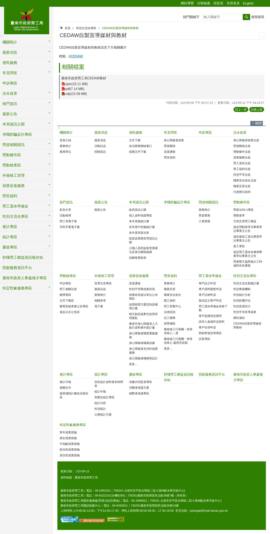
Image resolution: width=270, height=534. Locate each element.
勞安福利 (169, 157)
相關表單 (100, 300)
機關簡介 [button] (9, 42)
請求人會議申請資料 (212, 321)
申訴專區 (9, 83)
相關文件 (65, 387)
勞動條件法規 (242, 151)
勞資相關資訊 (208, 202)
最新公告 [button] (9, 114)
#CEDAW (76, 56)
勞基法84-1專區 (243, 209)
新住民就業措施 (70, 449)
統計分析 (100, 403)
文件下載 (135, 140)
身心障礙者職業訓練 (142, 343)
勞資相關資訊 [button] (13, 145)
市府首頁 (233, 3)
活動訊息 (100, 146)
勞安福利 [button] (9, 196)
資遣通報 (169, 151)
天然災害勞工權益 (244, 221)
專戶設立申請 (207, 283)
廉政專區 (135, 374)
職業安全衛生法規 (244, 180)
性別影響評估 (242, 300)
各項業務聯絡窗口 (140, 146)
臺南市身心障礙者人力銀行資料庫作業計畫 (143, 325)
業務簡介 (65, 146)
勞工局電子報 (68, 221)
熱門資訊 (66, 202)
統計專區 (101, 374)
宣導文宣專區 (103, 283)
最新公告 (101, 202)
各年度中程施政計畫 (142, 227)
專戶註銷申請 (207, 294)
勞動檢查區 (68, 276)
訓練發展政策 (137, 257)
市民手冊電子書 (70, 227)
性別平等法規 (242, 174)
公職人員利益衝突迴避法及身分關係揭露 (143, 250)
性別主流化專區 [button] (15, 216)
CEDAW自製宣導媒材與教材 (120, 28)
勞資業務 (204, 215)
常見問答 (170, 132)
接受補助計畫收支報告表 (74, 395)
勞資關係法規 (242, 146)
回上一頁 (241, 109)
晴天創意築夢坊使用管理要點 (143, 316)
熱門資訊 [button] (9, 104)
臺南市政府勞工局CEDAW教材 (83, 78)
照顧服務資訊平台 (17, 268)
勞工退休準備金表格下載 (213, 308)
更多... (133, 364)
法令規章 (239, 132)
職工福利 (169, 300)
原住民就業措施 (70, 455)
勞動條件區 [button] (11, 155)
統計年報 (100, 391)
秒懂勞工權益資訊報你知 (22, 257)
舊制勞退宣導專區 (210, 333)
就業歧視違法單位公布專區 (143, 296)
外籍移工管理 (104, 276)
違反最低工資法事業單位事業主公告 (247, 238)
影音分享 (65, 209)
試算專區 (204, 338)
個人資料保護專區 (140, 215)
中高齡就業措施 (70, 443)
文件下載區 (67, 300)
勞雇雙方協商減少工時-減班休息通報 (248, 263)
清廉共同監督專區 (140, 382)
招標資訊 (100, 151)
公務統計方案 (103, 414)
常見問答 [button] (9, 73)
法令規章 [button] (9, 93)
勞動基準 (239, 215)
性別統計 (100, 408)
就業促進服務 (139, 276)
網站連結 (239, 317)
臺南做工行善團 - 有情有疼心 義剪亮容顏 (178, 340)
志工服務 (169, 317)
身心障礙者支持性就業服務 (143, 350)
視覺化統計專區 (104, 397)
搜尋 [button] (246, 17)
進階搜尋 (257, 17)
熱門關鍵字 (191, 17)
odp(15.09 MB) (76, 94)
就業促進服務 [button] (13, 186)
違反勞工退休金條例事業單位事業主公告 (247, 253)
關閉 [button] (258, 123)
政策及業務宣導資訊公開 (143, 240)
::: (4, 2)
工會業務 (204, 221)
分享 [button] (258, 3)
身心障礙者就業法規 (246, 140)
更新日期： (67, 471)
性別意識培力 (242, 306)
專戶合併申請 (207, 327)
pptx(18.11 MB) (76, 84)
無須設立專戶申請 (210, 300)
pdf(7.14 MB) (74, 89)
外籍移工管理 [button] (13, 175)
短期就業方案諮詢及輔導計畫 (143, 306)
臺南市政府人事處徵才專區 (24, 278)
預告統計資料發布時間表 (108, 383)
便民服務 (135, 132)
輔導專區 (65, 294)
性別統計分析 (242, 294)
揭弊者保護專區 (139, 393)
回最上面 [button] (256, 109)
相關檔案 (73, 67)
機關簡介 (66, 132)
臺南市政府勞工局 (26, 20)
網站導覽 (187, 3)
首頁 (67, 28)
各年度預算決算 (139, 232)
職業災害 (169, 289)
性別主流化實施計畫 (246, 283)
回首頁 (218, 3)
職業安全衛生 (172, 294)
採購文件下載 (137, 151)
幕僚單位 (65, 151)
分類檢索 (203, 3)
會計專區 (66, 374)
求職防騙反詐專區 (17, 134)
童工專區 (239, 246)
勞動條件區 (241, 202)
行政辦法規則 (242, 192)
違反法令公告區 (70, 312)
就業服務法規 (242, 157)
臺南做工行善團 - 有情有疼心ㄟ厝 (178, 331)
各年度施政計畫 (139, 221)
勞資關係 (169, 146)
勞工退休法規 (242, 163)
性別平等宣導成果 (244, 312)
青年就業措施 (68, 432)
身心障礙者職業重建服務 (143, 335)
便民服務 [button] (9, 63)
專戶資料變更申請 (210, 289)
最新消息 (101, 132)
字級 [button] (264, 3)
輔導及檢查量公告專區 (74, 306)
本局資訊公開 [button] (13, 124)
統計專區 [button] (9, 237)
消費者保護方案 (139, 387)
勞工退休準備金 (210, 276)
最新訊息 (100, 289)
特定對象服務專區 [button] (17, 288)
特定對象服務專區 (73, 425)
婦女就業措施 (68, 438)
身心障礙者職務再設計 (143, 358)
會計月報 (65, 382)
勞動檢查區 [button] (11, 165)
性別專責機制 (242, 289)
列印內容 (261, 35)
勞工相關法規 (68, 289)
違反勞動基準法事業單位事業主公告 (247, 228)
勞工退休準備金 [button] (15, 206)
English (248, 3)
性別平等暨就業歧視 (142, 289)
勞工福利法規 (242, 169)
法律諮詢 (169, 312)
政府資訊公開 (137, 209)
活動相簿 (65, 215)
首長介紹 (65, 140)
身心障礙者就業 (174, 140)
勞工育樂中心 (172, 306)
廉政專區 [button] (9, 247)
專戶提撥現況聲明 (210, 316)
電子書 (98, 306)
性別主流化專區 (86, 28)
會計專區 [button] (9, 227)
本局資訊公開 (139, 202)
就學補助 (169, 323)
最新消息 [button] (9, 52)
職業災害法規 (242, 186)
